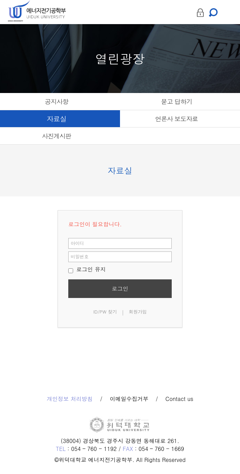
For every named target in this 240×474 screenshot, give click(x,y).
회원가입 (138, 311)
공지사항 (56, 101)
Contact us (179, 399)
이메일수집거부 (129, 399)
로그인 (120, 288)
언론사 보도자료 (176, 118)
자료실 (57, 119)
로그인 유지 (87, 269)
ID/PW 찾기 (105, 311)
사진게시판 (56, 136)
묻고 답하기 (176, 101)
